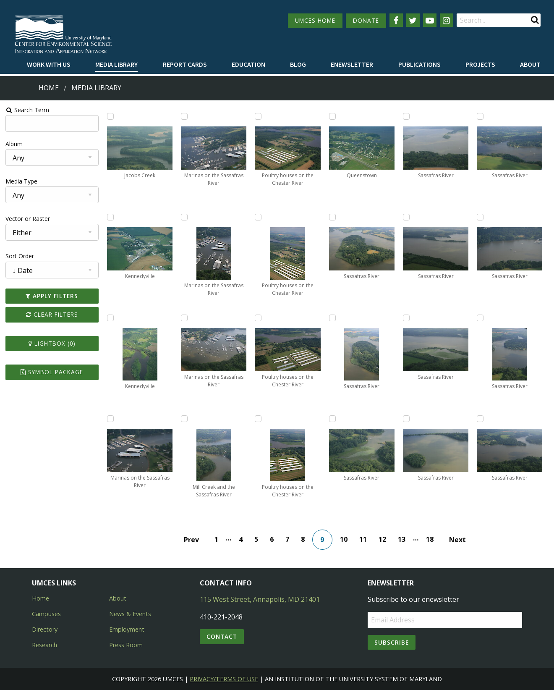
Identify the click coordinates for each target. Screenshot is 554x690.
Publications (419, 64)
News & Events (130, 614)
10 (344, 539)
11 (363, 539)
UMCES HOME (315, 20)
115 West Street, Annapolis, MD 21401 (260, 599)
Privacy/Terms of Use (224, 679)
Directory (44, 629)
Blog (298, 64)
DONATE (366, 20)
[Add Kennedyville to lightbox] (110, 217)
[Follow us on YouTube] (429, 20)
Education (248, 64)
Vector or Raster (27, 219)
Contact (221, 636)
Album (14, 144)
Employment (126, 629)
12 (382, 539)
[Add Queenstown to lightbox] (332, 116)
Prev (191, 539)
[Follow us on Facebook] (396, 20)
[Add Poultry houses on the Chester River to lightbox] (258, 116)
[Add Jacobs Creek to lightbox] (110, 116)
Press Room (126, 645)
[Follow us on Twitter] (413, 20)
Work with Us (49, 64)
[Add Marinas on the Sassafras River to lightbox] (110, 418)
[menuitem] (49, 65)
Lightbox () (52, 343)
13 (401, 539)
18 (430, 539)
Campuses (46, 614)
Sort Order (19, 256)
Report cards (185, 64)
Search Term (27, 110)
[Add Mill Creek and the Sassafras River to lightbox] (184, 418)
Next (457, 539)
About (530, 64)
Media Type (21, 181)
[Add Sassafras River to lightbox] (332, 217)
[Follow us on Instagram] (446, 20)
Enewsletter (352, 64)
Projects (480, 64)
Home (49, 87)
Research (44, 645)
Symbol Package (52, 372)
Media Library (116, 64)
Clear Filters (52, 314)
